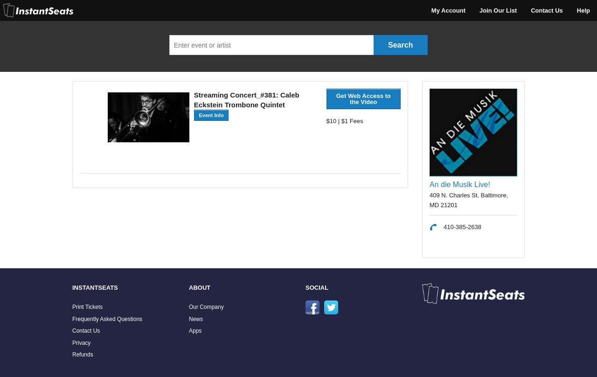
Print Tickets (87, 307)
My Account (448, 10)
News (196, 319)
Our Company (206, 307)
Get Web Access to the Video (363, 98)
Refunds (82, 354)
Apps (195, 331)
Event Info (211, 115)
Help (583, 10)
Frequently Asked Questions (107, 319)
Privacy (81, 343)
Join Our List (498, 10)
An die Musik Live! (460, 184)
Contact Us (547, 10)
